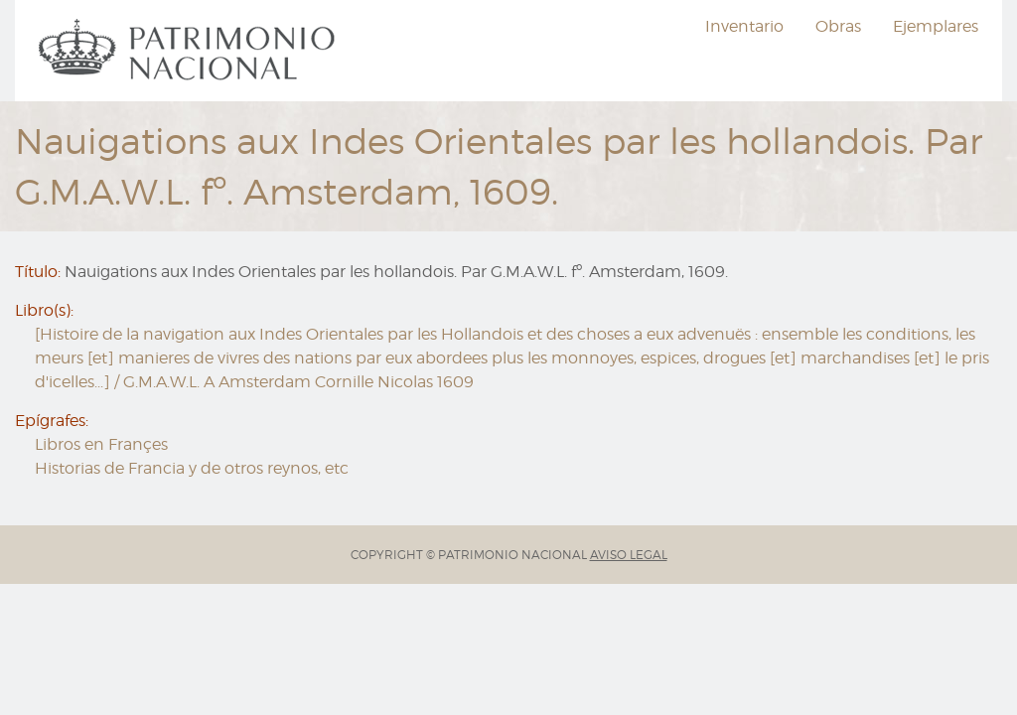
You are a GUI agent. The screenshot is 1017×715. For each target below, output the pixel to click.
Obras (838, 26)
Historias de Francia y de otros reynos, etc (192, 468)
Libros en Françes (101, 444)
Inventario (744, 26)
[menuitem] (190, 50)
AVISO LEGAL (628, 554)
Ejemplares (935, 26)
